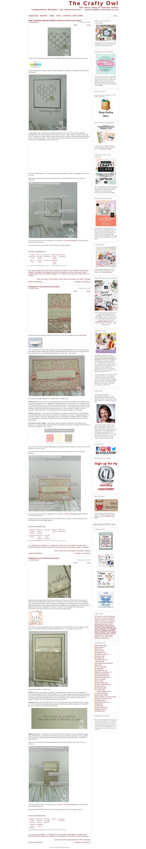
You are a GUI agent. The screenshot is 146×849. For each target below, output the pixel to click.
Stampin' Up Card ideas (81, 270)
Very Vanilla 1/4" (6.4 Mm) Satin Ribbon (47, 820)
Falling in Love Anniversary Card (43, 558)
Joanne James (34, 22)
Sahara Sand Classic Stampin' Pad (47, 537)
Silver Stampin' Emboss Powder (54, 262)
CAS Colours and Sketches (107, 618)
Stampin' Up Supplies (34, 272)
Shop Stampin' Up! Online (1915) (106, 697)
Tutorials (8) (99, 705)
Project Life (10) (101, 686)
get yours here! (107, 272)
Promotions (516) (101, 688)
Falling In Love (66, 274)
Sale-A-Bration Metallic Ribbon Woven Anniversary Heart (54, 20)
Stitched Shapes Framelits (102, 635)
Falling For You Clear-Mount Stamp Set (39, 256)
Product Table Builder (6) (103, 684)
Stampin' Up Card (68, 270)
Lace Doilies (47, 529)
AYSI (65, 608)
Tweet (88, 25)
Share (75, 25)
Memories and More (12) (103, 672)
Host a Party (103, 622)
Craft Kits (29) (100, 658)
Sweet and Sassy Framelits (42, 274)
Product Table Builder (39, 265)
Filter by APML (78, 15)
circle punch (104, 619)
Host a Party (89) (101, 667)
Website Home (33, 15)
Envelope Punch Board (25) (104, 663)
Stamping (87, 279)
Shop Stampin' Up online (66, 272)
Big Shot (97, 618)
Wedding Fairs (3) (101, 709)
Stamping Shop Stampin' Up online (105, 633)
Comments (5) (86, 282)
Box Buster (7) (100, 647)
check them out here (105, 149)
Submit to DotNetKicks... (35, 282)
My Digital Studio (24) (102, 675)
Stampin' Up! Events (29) (103, 698)
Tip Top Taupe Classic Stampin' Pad (32, 826)
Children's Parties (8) (102, 654)
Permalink (77, 282)
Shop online (77, 272)
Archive (51, 15)
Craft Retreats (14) (101, 659)
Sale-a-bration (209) (104, 691)
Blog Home (43, 15)
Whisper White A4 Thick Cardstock (54, 256)
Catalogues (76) (101, 652)
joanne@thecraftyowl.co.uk (102, 10)
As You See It (37, 603)
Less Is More (56, 58)
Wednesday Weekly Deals (102, 638)
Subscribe (67, 15)
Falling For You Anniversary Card (43, 287)
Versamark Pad (47, 260)
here (101, 85)
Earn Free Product (76, 274)
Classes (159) (100, 656)
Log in (115, 15)
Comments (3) (86, 842)
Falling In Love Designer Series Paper (39, 531)
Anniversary (55, 545)
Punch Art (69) (100, 690)
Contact (58, 15)
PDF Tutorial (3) (101, 679)
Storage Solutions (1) (102, 702)
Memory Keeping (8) (102, 674)
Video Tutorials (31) (102, 707)
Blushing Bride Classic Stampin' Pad (39, 537)
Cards (38, 279)
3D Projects (98, 616)
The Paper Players (107, 636)
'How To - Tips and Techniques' (67, 240)
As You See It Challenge (108, 616)
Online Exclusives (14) (103, 677)
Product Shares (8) (101, 682)
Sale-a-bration (49, 270)
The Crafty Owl (94, 3)
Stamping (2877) (101, 700)
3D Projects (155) (101, 645)
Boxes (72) (99, 649)
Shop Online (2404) (102, 695)
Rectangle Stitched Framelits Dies (104, 624)
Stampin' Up (58, 270)
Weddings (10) (100, 711)
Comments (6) (86, 553)
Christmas (97, 619)
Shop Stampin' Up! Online (50, 272)
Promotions (44, 279)
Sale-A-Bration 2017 (38, 270)
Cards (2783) (100, 651)
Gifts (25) (99, 665)
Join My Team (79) (101, 670)
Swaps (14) (99, 704)
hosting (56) (99, 668)
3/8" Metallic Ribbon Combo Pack (32, 256)
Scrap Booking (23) (102, 693)
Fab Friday (83, 335)
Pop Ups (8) (99, 681)
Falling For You (56, 274)
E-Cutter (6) (100, 661)
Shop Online (63, 279)
